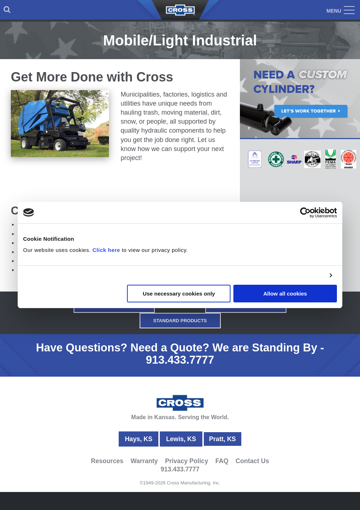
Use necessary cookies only (179, 294)
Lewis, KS (181, 439)
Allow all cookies (285, 294)
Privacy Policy (186, 461)
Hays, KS (138, 439)
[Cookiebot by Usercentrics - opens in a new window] (305, 212)
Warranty (144, 461)
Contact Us (252, 461)
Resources (107, 461)
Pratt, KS (222, 439)
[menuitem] (7, 10)
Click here (106, 250)
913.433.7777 (180, 360)
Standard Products (180, 320)
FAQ (221, 461)
